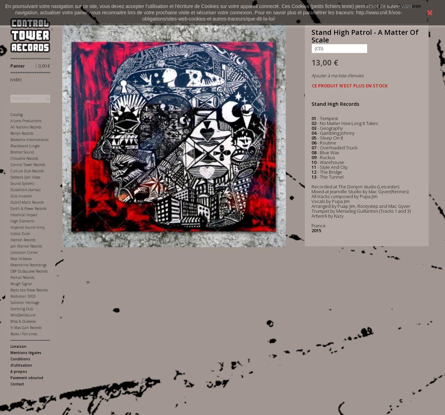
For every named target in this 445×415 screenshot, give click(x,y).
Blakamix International (29, 139)
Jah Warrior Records (26, 246)
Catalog (16, 114)
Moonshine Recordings (28, 265)
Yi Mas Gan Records (26, 327)
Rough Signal (21, 283)
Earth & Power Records (28, 208)
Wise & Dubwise (23, 321)
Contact (17, 384)
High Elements (22, 221)
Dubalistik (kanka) (25, 189)
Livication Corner (24, 252)
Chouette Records (24, 158)
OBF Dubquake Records (29, 271)
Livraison (18, 346)
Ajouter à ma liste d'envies (338, 75)
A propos (18, 371)
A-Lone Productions (25, 120)
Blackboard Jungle (25, 145)
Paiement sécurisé (26, 377)
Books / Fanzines (23, 333)
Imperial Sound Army (27, 227)
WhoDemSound (22, 315)
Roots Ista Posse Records (29, 290)
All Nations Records (25, 127)
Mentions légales (25, 352)
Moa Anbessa (21, 258)
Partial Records (22, 277)
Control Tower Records (27, 164)
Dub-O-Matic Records (27, 202)
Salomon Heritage (24, 302)
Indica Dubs (20, 233)
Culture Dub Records (27, 171)
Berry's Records (21, 133)
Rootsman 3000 (23, 296)
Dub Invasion (21, 196)
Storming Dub (21, 308)
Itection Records (22, 239)
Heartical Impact (24, 214)
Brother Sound (22, 152)
